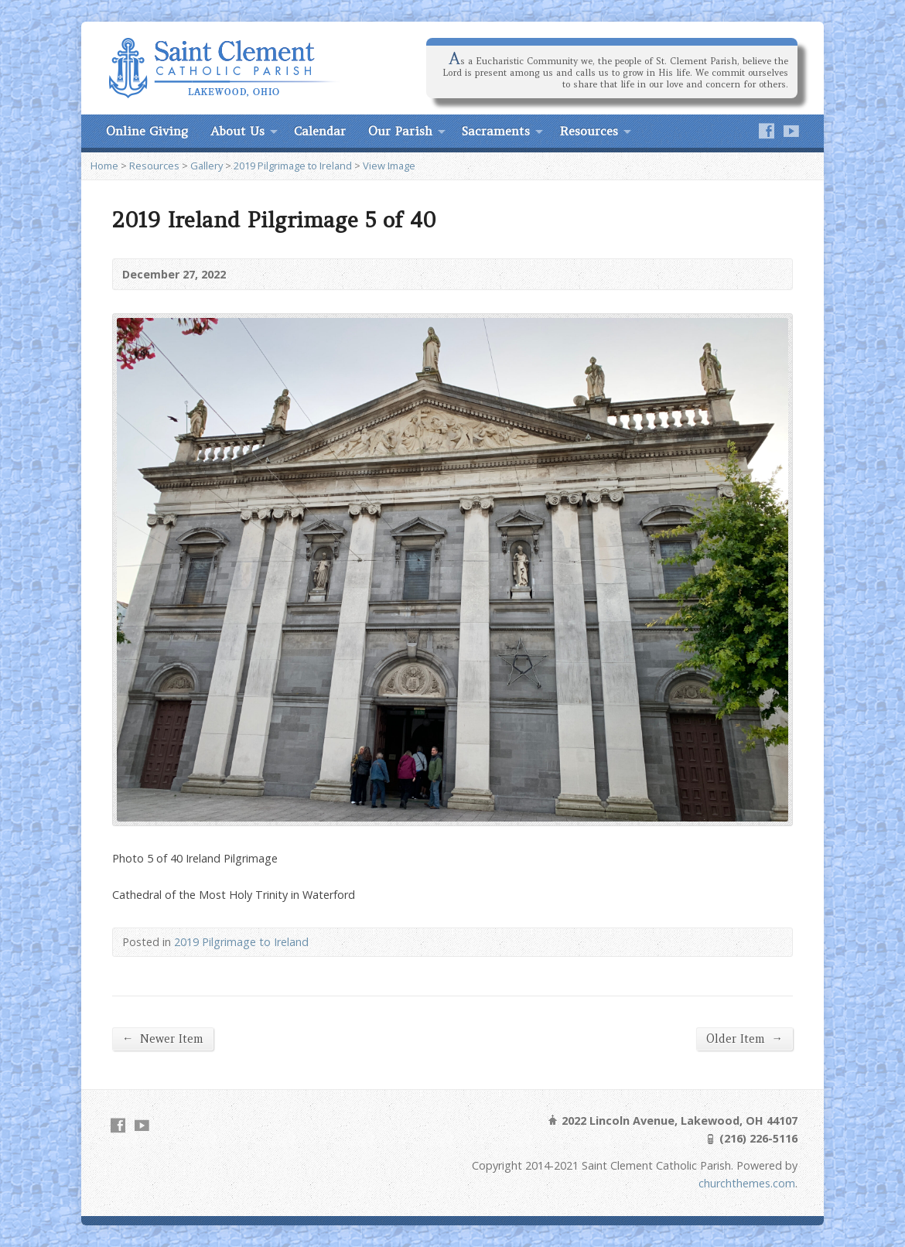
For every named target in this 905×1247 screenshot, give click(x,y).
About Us (237, 130)
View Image (389, 166)
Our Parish (400, 130)
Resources (588, 130)
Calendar (320, 130)
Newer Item (162, 1038)
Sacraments (496, 130)
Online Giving (147, 130)
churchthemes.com (746, 1183)
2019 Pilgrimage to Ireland (293, 166)
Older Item (744, 1038)
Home (104, 166)
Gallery (206, 166)
